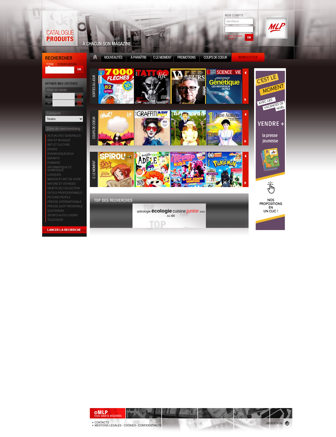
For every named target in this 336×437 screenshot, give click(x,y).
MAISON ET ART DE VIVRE (64, 179)
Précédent (245, 72)
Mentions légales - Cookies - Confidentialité (128, 425)
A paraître (138, 58)
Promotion (186, 58)
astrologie (144, 211)
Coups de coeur (215, 58)
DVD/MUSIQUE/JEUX (60, 153)
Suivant (245, 99)
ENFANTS (53, 158)
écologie (162, 211)
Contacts (102, 422)
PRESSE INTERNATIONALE (64, 201)
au (49, 102)
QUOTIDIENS (55, 210)
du (49, 95)
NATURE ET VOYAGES (61, 183)
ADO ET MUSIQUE (58, 140)
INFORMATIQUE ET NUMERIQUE (59, 169)
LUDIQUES (54, 174)
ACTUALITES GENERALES (64, 135)
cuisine (179, 211)
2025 (202, 211)
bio (168, 216)
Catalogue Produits (60, 28)
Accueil (95, 58)
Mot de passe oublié (235, 37)
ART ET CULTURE (58, 144)
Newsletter (248, 58)
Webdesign (274, 423)
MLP (276, 28)
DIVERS (52, 149)
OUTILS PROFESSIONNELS (64, 192)
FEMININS (53, 162)
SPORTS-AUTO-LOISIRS (62, 215)
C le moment (162, 58)
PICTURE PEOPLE (58, 197)
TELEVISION (55, 219)
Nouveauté (113, 58)
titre (50, 64)
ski (173, 216)
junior (193, 211)
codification (67, 64)
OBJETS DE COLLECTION (63, 188)
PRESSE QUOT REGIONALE (65, 206)
